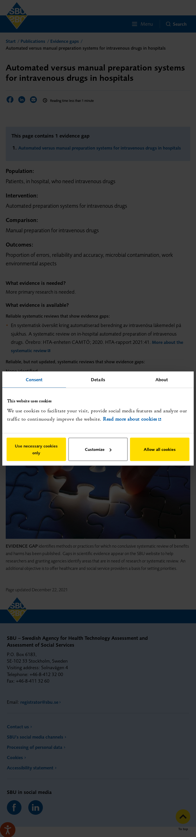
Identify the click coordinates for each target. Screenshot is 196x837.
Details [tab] (98, 379)
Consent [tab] (34, 379)
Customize (98, 449)
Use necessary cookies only (36, 449)
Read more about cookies (130, 419)
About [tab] (161, 379)
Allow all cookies (160, 449)
